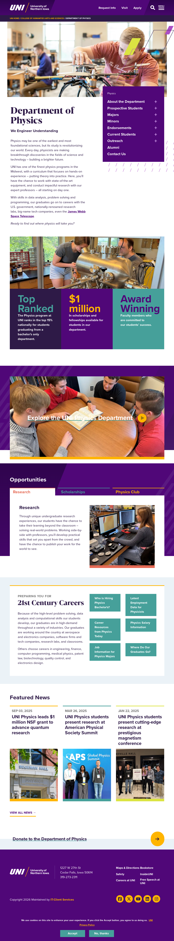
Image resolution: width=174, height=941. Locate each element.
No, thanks (101, 933)
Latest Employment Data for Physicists (140, 605)
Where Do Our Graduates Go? (141, 654)
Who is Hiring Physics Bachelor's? (104, 603)
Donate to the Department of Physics (59, 843)
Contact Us (116, 154)
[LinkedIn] (144, 907)
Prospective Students (125, 108)
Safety (120, 883)
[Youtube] (136, 907)
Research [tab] (21, 492)
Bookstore (147, 873)
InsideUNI (147, 883)
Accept (72, 933)
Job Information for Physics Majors (103, 656)
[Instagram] (153, 907)
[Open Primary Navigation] (154, 7)
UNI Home (15, 18)
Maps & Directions (123, 874)
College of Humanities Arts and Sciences (43, 18)
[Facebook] (119, 907)
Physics (111, 93)
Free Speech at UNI (150, 890)
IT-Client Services (62, 908)
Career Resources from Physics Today (104, 631)
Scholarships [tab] (73, 492)
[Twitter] (127, 907)
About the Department (126, 101)
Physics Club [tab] (128, 492)
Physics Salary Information (139, 628)
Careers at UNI (126, 889)
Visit (124, 8)
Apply (137, 8)
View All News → (23, 815)
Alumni (113, 147)
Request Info (107, 8)
